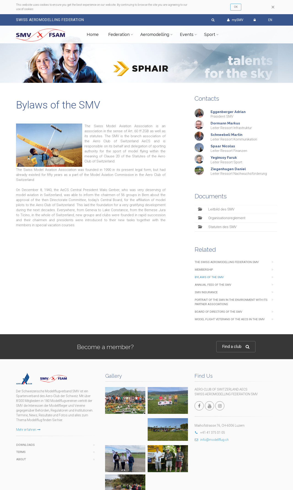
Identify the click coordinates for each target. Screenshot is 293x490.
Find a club (236, 346)
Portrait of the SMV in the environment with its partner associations (231, 302)
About (21, 459)
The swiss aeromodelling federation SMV (227, 262)
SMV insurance (206, 292)
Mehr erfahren (28, 429)
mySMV (235, 20)
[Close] (273, 7)
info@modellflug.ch (212, 440)
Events (186, 34)
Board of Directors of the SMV (218, 311)
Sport (209, 34)
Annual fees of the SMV (213, 284)
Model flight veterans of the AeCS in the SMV (230, 319)
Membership (204, 269)
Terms (21, 452)
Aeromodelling (154, 34)
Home (93, 34)
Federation (119, 34)
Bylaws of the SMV (209, 277)
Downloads (25, 445)
